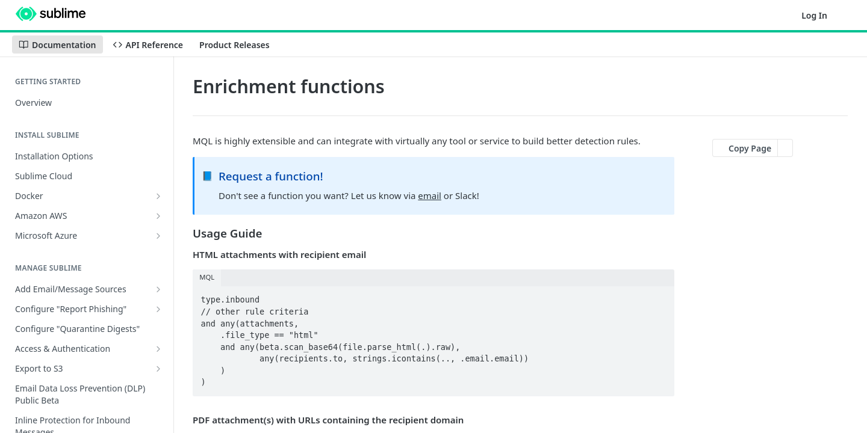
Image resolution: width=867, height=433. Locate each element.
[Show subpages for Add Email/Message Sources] (158, 289)
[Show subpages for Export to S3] (158, 368)
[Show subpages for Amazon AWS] (158, 216)
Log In (814, 15)
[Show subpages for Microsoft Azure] (158, 236)
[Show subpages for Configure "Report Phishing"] (158, 309)
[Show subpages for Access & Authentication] (158, 349)
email (429, 195)
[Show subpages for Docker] (158, 196)
